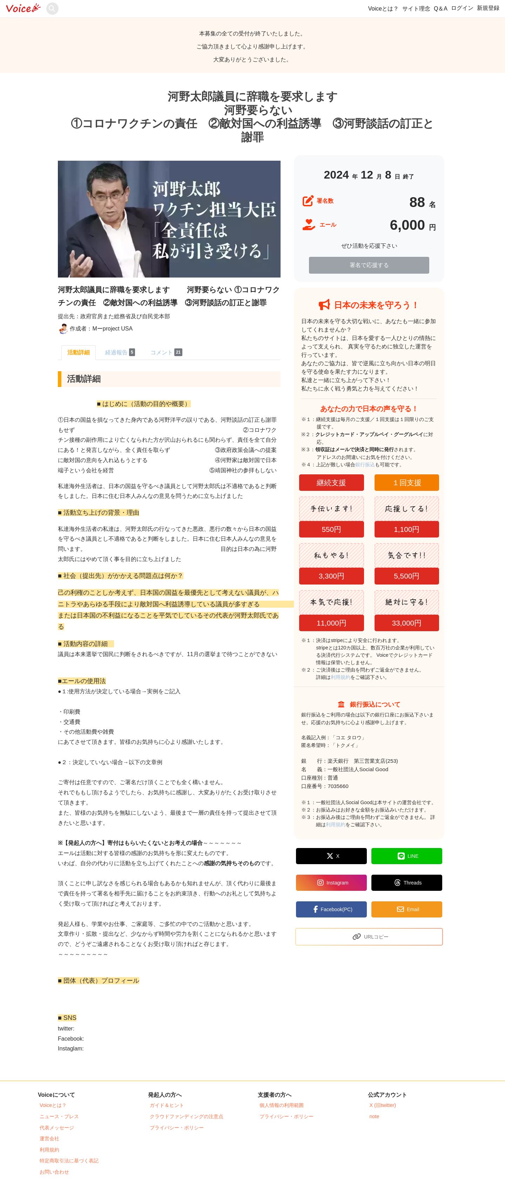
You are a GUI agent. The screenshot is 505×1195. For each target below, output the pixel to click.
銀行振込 (373, 464)
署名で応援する (369, 265)
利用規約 (340, 677)
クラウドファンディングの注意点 (186, 1116)
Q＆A (440, 9)
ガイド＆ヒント (167, 1105)
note (374, 1116)
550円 (331, 529)
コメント (166, 352)
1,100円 (406, 529)
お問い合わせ (54, 1172)
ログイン (462, 8)
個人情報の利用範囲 (282, 1105)
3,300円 (331, 576)
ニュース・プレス (59, 1116)
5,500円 (406, 576)
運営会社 (49, 1138)
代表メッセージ (57, 1127)
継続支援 (331, 483)
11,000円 (331, 623)
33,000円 (407, 623)
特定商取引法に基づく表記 (69, 1160)
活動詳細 (78, 352)
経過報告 (120, 352)
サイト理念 (416, 9)
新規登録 (488, 8)
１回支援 (407, 483)
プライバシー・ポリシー (177, 1127)
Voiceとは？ (383, 9)
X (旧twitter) (383, 1105)
